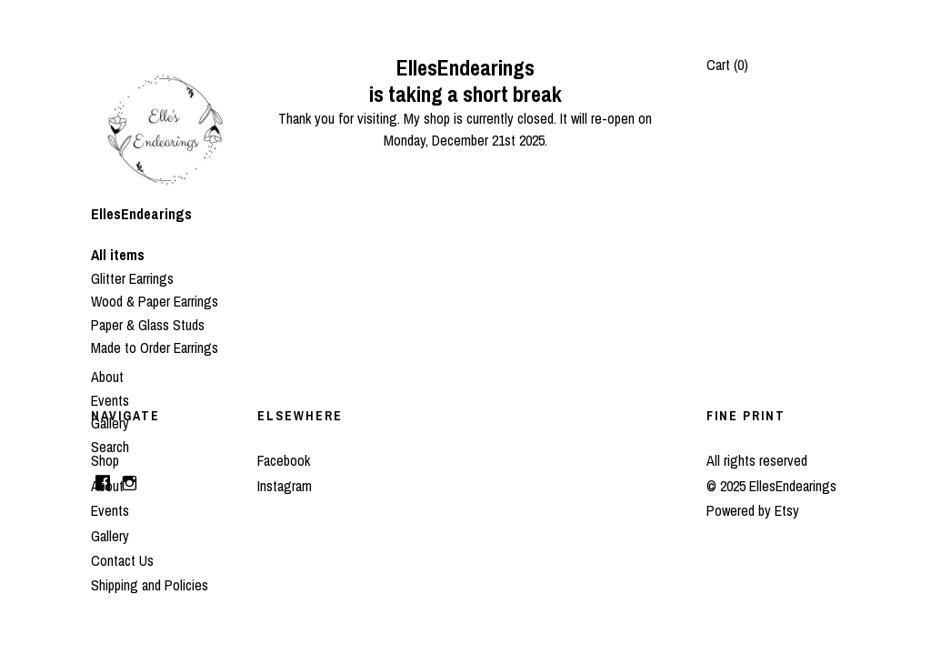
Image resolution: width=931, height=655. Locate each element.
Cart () (727, 65)
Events (110, 400)
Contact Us (122, 560)
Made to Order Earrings (154, 348)
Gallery (110, 423)
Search (110, 447)
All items (118, 255)
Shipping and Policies (149, 585)
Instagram (284, 486)
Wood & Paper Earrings (154, 301)
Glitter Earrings (132, 278)
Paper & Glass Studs (148, 325)
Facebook (283, 460)
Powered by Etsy (752, 510)
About (107, 377)
